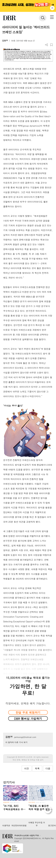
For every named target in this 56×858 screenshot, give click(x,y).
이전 (26, 768)
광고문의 (52, 825)
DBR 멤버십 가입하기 (28, 719)
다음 (48, 768)
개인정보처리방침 (19, 825)
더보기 (46, 44)
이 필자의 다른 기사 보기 (16, 742)
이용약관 (6, 825)
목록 (37, 768)
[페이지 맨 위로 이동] (48, 810)
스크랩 (51, 44)
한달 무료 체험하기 (28, 712)
